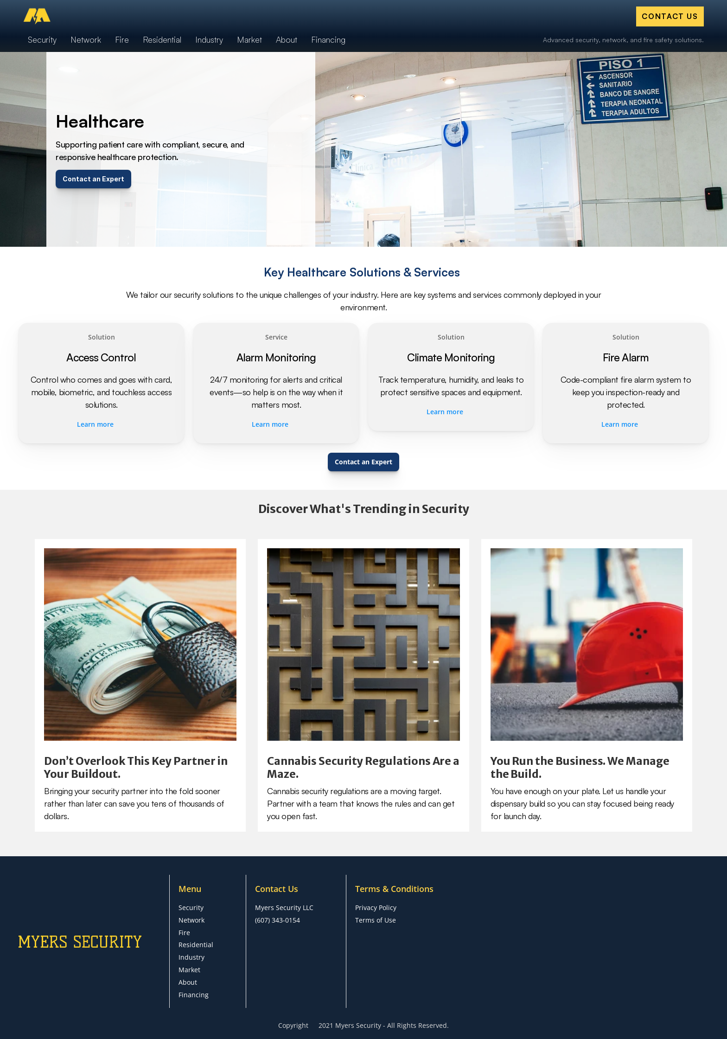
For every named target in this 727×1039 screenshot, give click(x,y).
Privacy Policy (375, 907)
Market (189, 969)
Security (191, 907)
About (188, 982)
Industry (191, 957)
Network (191, 920)
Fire (184, 932)
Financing (194, 994)
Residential (196, 944)
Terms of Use (375, 920)
